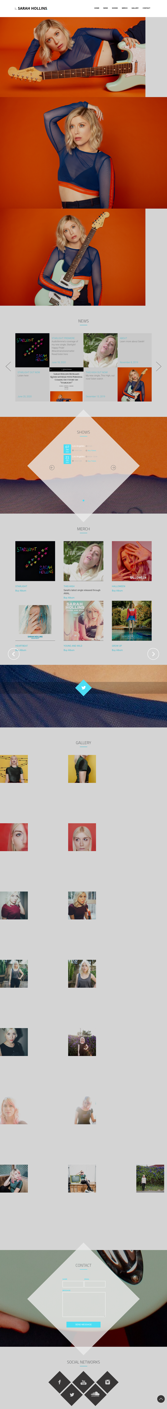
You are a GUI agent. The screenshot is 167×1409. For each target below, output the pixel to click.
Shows (115, 8)
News (105, 8)
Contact (146, 8)
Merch (124, 8)
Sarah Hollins (31, 8)
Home (96, 8)
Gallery (135, 8)
